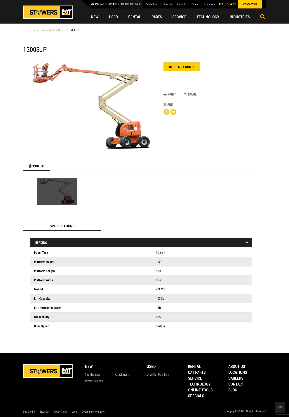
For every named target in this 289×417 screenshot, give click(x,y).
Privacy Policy (60, 411)
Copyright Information (93, 411)
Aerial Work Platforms (53, 30)
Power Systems (94, 381)
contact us (250, 4)
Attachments (122, 374)
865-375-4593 (227, 4)
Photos (37, 166)
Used (113, 17)
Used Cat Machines (158, 374)
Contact (236, 384)
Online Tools (152, 4)
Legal (74, 411)
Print (169, 94)
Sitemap (44, 411)
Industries (240, 17)
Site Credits (29, 411)
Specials (167, 4)
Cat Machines (92, 374)
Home (26, 30)
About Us (182, 4)
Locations (209, 4)
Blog (232, 390)
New (95, 17)
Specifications (62, 225)
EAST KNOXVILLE (132, 4)
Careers (195, 4)
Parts (157, 17)
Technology (208, 17)
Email (190, 94)
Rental (134, 17)
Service (179, 17)
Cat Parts (197, 372)
